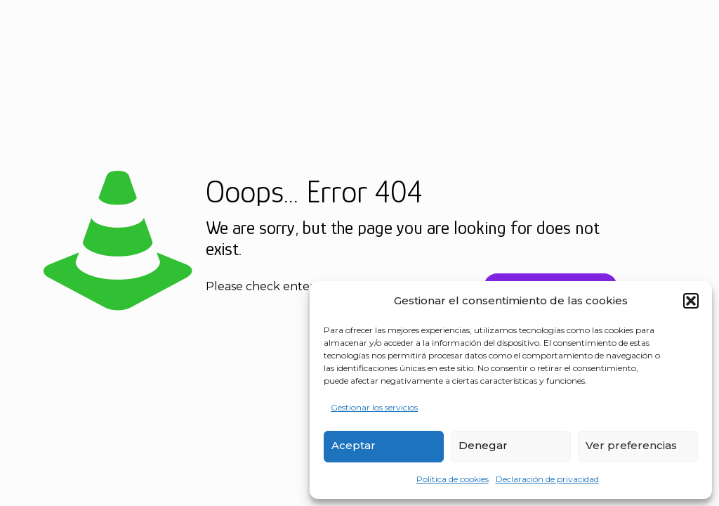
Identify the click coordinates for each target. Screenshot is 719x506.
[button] (691, 301)
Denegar (483, 445)
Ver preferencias (631, 445)
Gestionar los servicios (374, 407)
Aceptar (353, 445)
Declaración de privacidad (547, 479)
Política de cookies (452, 479)
